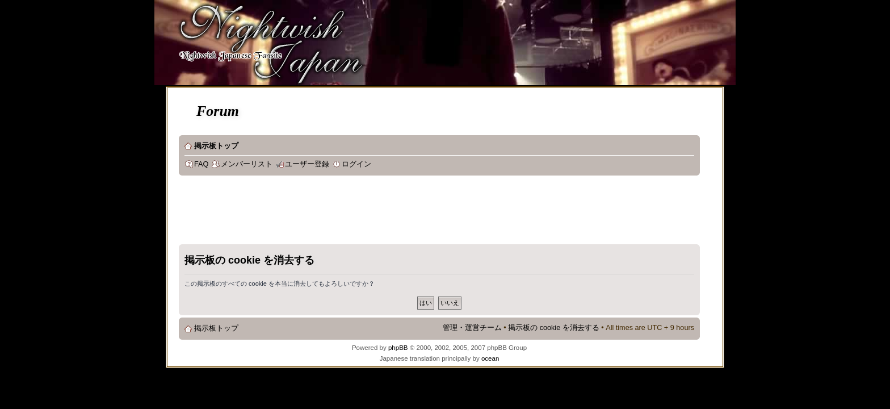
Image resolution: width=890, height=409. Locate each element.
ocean (490, 358)
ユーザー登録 (307, 164)
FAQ (201, 164)
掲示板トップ (216, 146)
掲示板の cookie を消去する (553, 328)
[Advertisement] (385, 212)
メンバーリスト (246, 164)
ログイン (356, 164)
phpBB (398, 347)
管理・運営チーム (472, 328)
